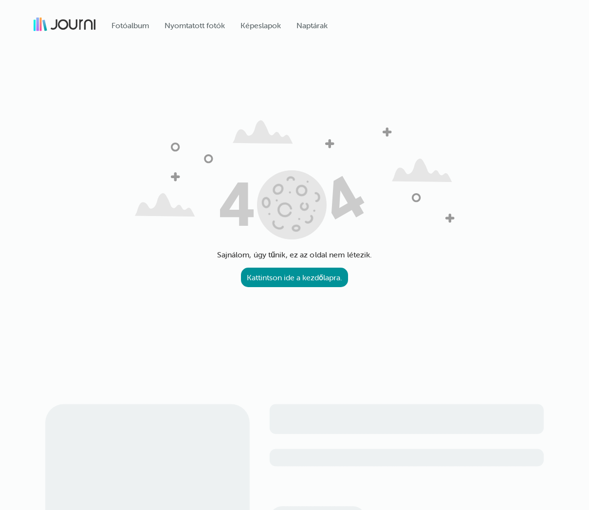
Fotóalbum (130, 25)
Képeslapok (260, 25)
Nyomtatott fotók (195, 25)
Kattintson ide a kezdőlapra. (294, 277)
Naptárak (312, 25)
